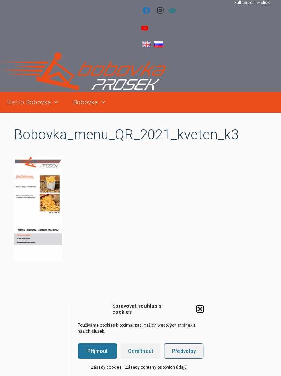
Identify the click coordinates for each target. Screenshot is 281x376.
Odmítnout (140, 351)
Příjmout (97, 351)
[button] (199, 309)
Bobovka (93, 102)
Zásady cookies (106, 367)
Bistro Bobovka (36, 102)
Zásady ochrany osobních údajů (156, 367)
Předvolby (184, 351)
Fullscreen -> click (252, 2)
